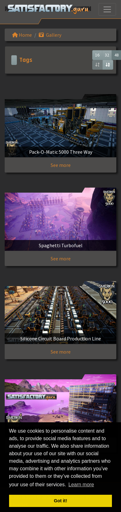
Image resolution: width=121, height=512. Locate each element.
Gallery (50, 34)
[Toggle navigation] (107, 9)
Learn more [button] (81, 484)
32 (107, 55)
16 (97, 55)
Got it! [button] (60, 500)
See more (61, 165)
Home (22, 34)
